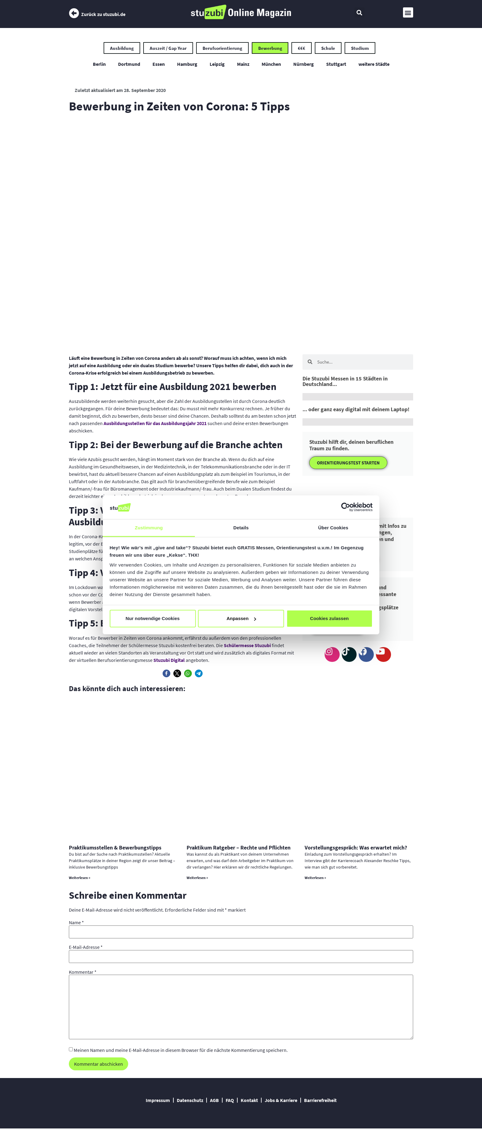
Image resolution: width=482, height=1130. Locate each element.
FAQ (230, 1101)
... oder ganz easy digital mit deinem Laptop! (355, 410)
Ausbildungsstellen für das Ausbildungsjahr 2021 (155, 424)
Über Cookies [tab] (333, 527)
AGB (214, 1101)
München (271, 65)
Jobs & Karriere (281, 1101)
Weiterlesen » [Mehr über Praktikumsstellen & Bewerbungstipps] (79, 878)
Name (76, 923)
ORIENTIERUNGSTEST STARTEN (348, 464)
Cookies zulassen (329, 618)
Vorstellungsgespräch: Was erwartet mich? (356, 848)
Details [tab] (241, 527)
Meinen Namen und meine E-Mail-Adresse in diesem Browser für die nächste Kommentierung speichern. (181, 1050)
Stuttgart (336, 65)
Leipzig (217, 65)
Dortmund (129, 65)
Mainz (243, 65)
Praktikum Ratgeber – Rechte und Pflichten (238, 848)
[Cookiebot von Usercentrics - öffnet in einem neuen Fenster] (346, 507)
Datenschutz (190, 1101)
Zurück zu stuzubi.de (103, 14)
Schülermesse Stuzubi (247, 646)
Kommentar (83, 972)
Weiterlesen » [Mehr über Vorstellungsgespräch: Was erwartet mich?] (315, 878)
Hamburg (187, 65)
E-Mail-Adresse (86, 947)
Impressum (158, 1101)
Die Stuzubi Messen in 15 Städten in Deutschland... (345, 382)
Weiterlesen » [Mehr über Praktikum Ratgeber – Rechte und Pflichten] (197, 878)
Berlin (99, 65)
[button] (359, 12)
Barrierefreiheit (320, 1101)
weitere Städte (373, 65)
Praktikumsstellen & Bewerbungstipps (115, 848)
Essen (158, 65)
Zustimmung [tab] (149, 527)
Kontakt (249, 1101)
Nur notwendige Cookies (153, 618)
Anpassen (241, 618)
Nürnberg (303, 65)
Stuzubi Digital (169, 661)
